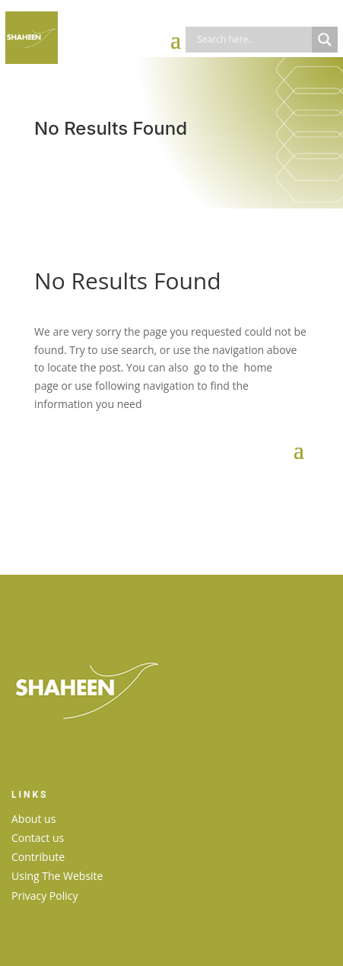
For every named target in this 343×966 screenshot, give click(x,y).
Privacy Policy (44, 895)
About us (33, 818)
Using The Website (57, 876)
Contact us (37, 838)
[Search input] (252, 40)
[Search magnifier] (325, 40)
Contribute (38, 857)
